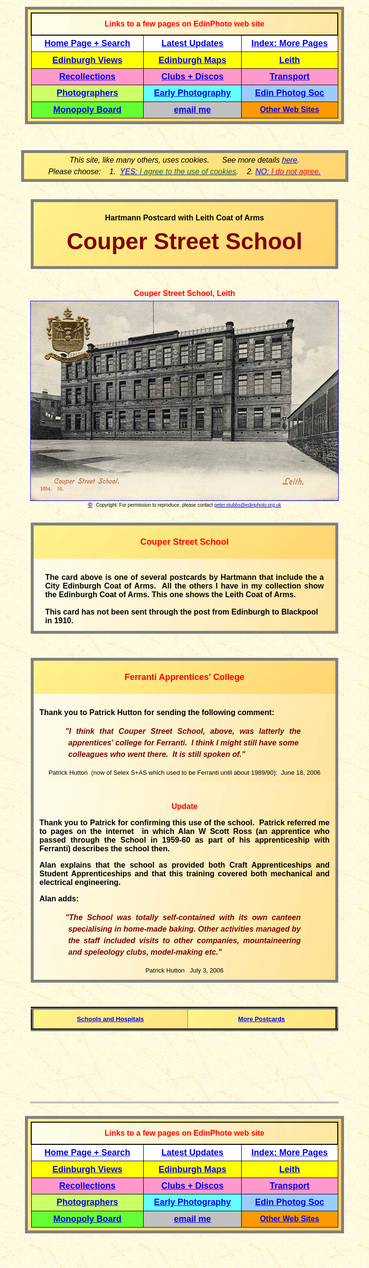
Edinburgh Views (87, 60)
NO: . (287, 171)
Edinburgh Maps (192, 60)
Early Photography (192, 93)
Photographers (87, 93)
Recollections (87, 76)
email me (192, 110)
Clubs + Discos (192, 76)
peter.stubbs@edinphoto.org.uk (247, 505)
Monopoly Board (87, 110)
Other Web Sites (289, 109)
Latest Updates (192, 43)
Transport (289, 76)
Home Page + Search (88, 43)
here (289, 160)
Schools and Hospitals (110, 1019)
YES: (178, 171)
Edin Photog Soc (289, 93)
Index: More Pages (289, 43)
